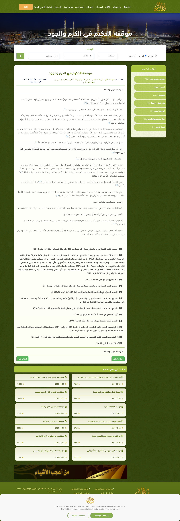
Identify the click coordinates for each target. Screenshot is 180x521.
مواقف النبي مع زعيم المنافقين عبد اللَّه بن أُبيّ (105, 450)
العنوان (152, 55)
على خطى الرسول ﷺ (156, 102)
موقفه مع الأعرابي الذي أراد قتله (53, 406)
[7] (78, 158)
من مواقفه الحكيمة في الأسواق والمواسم (49, 450)
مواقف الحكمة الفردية (113, 406)
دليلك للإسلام (107, 492)
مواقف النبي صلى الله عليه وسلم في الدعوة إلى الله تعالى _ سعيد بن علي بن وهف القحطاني (84, 80)
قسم (131, 55)
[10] (116, 185)
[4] (67, 136)
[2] (65, 109)
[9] (40, 181)
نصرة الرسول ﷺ (158, 126)
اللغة (26, 6)
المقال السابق (118, 358)
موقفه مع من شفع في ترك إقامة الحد (51, 435)
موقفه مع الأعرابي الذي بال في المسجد (50, 391)
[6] (113, 152)
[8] (21, 171)
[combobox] (107, 56)
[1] (85, 102)
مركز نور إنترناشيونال (81, 492)
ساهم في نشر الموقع (104, 488)
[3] (109, 122)
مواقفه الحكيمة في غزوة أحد (54, 421)
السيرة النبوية (159, 86)
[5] (37, 142)
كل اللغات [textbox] (87, 55)
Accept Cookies (102, 515)
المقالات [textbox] (111, 55)
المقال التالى (22, 358)
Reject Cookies (78, 515)
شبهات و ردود (159, 94)
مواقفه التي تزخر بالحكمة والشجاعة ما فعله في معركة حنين (100, 377)
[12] (114, 224)
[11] (58, 195)
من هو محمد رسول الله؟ (155, 78)
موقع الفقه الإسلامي (80, 488)
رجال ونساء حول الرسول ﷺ (154, 118)
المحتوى (141, 55)
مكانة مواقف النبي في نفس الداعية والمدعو (105, 421)
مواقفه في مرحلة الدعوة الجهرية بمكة (107, 435)
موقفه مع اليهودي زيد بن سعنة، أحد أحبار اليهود (48, 377)
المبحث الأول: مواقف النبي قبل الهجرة (108, 391)
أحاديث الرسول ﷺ (157, 110)
